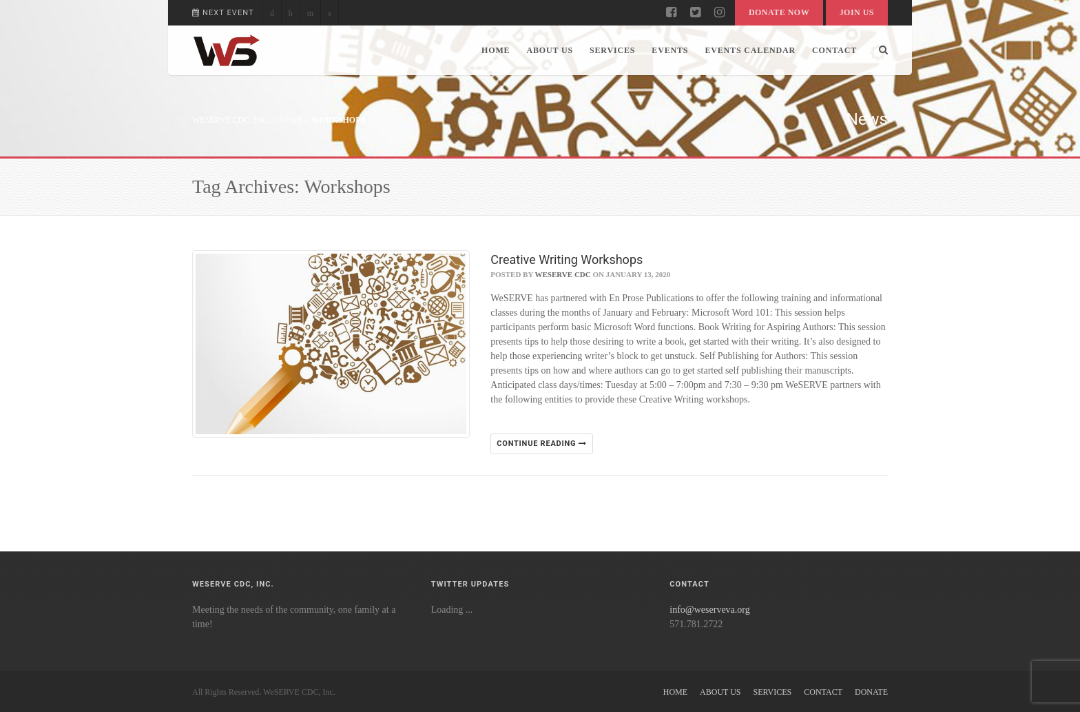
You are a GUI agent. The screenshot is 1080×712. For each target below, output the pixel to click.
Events (670, 50)
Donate (871, 692)
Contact (834, 50)
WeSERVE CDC (563, 274)
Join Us (857, 12)
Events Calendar (750, 50)
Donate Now (779, 12)
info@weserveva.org (709, 609)
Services (612, 50)
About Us (549, 50)
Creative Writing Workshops (566, 259)
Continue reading (541, 443)
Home (495, 50)
